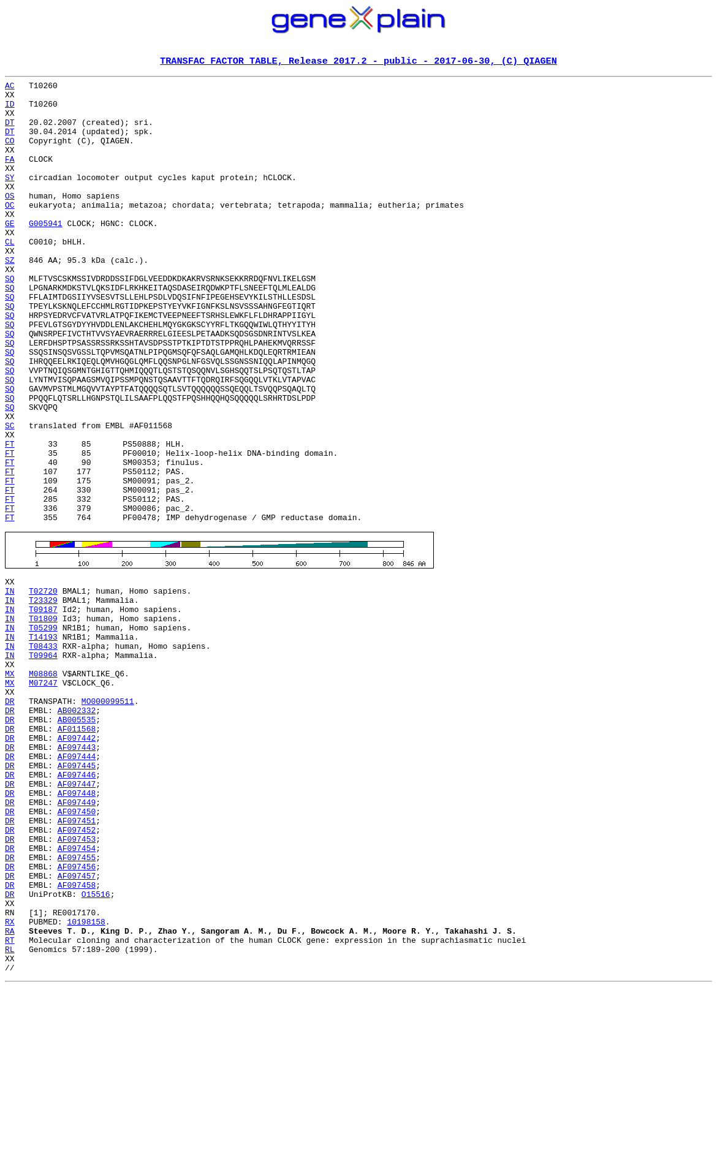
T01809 (43, 720)
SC (10, 496)
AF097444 (77, 885)
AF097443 (77, 874)
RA (10, 1095)
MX (10, 786)
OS (10, 220)
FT (10, 518)
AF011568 (77, 852)
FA (10, 176)
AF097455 (77, 1007)
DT (10, 132)
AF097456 (77, 1018)
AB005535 (77, 841)
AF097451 (77, 963)
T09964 (43, 764)
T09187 (43, 709)
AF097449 (77, 941)
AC (10, 88)
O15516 (96, 1051)
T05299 (43, 731)
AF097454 (77, 996)
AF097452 (77, 974)
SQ (10, 319)
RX (10, 1084)
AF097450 (77, 952)
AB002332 (77, 830)
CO (10, 154)
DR (10, 819)
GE (10, 253)
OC (10, 231)
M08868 (43, 786)
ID (10, 110)
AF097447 (77, 918)
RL (10, 1117)
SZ (10, 297)
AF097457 (77, 1029)
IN (10, 687)
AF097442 (77, 863)
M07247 (43, 797)
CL (10, 275)
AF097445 (77, 896)
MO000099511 (108, 819)
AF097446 (77, 907)
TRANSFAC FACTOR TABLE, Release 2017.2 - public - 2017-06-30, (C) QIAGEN (358, 62)
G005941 (46, 253)
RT (10, 1106)
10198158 (86, 1084)
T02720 (43, 687)
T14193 (43, 742)
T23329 (43, 698)
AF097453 (77, 985)
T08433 (43, 753)
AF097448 (77, 929)
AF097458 (77, 1040)
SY (10, 198)
